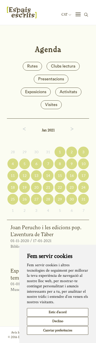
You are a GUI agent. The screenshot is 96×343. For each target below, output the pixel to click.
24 (83, 187)
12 (25, 175)
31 (48, 152)
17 (83, 175)
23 (72, 187)
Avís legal (17, 332)
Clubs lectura (63, 66)
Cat (66, 15)
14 (48, 175)
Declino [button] (57, 321)
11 (13, 175)
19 (25, 187)
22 (60, 187)
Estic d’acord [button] (58, 312)
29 (25, 152)
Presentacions (51, 79)
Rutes (32, 66)
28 (13, 152)
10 (83, 163)
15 (60, 175)
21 (48, 187)
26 (25, 199)
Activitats (68, 92)
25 (13, 199)
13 (36, 175)
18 (13, 187)
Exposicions (35, 92)
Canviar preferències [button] (57, 330)
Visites (51, 105)
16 (72, 175)
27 (36, 199)
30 (36, 152)
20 (36, 187)
